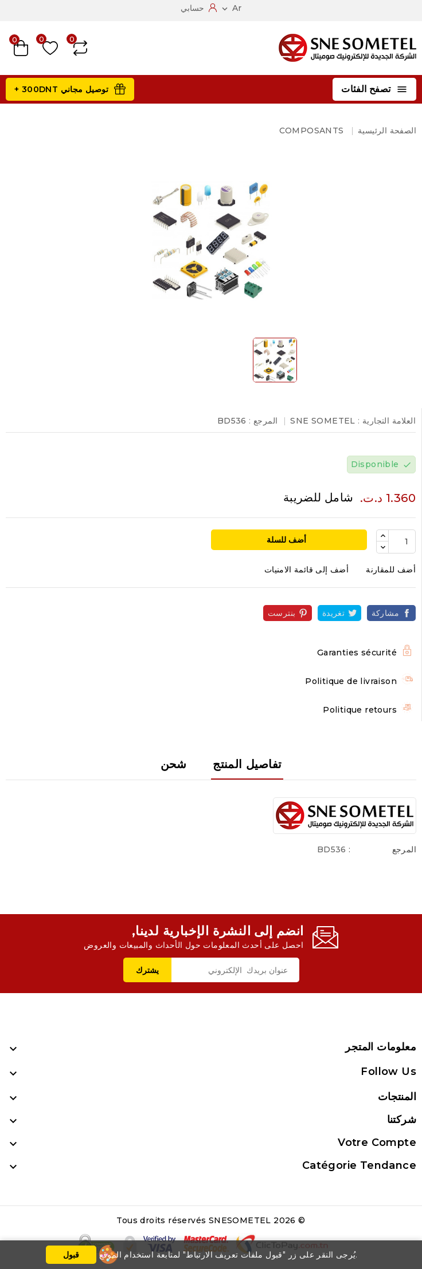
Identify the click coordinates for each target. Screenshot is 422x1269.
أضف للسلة (287, 540)
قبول (71, 1255)
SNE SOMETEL (322, 421)
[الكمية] (402, 541)
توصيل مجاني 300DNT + (61, 89)
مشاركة (385, 613)
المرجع (404, 849)
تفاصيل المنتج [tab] (247, 764)
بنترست (281, 613)
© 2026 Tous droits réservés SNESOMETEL (210, 1220)
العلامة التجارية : (387, 421)
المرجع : (263, 421)
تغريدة (333, 613)
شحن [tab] (174, 764)
